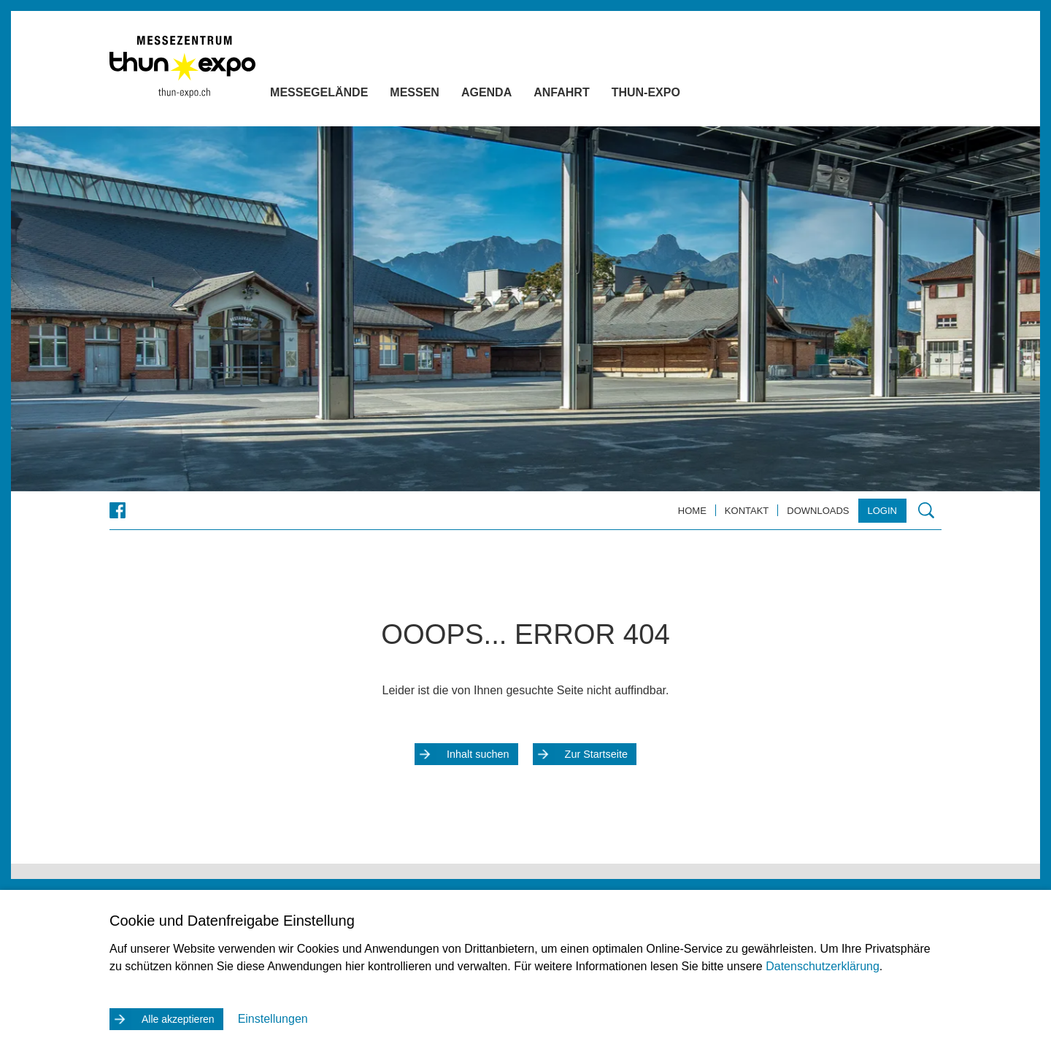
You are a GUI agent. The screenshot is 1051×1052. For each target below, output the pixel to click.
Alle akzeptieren (178, 1019)
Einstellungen (273, 1019)
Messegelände (348, 95)
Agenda (515, 95)
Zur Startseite (596, 754)
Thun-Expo (675, 95)
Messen (444, 95)
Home (692, 510)
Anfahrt (590, 95)
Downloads (818, 510)
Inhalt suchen (478, 754)
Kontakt (747, 510)
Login (882, 510)
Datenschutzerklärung (822, 966)
